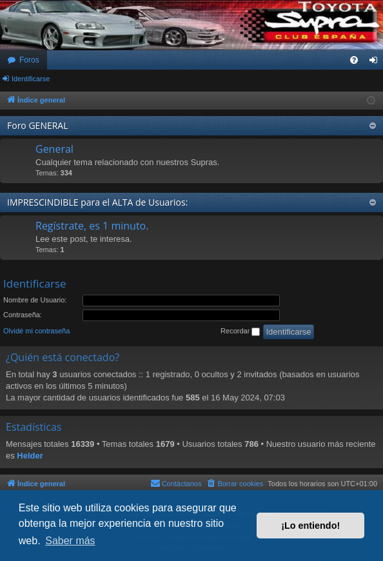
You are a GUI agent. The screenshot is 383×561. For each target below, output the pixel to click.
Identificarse (31, 79)
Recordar (240, 331)
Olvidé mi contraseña (36, 331)
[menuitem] (354, 60)
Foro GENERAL (37, 125)
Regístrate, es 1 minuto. (91, 226)
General (54, 149)
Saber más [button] (70, 540)
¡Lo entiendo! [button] (310, 525)
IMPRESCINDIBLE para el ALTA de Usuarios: (97, 202)
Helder (30, 455)
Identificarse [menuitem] (376, 62)
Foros (29, 59)
